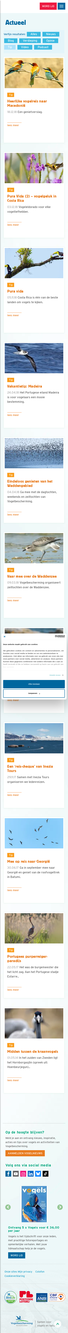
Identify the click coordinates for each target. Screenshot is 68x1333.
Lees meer (13, 125)
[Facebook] (8, 1174)
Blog (11, 40)
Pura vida (15, 291)
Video (25, 47)
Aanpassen (34, 693)
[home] (18, 6)
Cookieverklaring (15, 1276)
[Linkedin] (31, 1174)
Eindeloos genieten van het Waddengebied (29, 483)
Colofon (39, 1271)
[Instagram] (23, 1174)
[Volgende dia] (60, 1234)
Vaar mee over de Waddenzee (32, 576)
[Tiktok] (45, 1174)
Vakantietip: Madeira (24, 386)
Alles (33, 34)
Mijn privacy (25, 1271)
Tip (10, 47)
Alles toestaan (34, 684)
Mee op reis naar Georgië (28, 861)
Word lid (17, 1255)
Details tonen (55, 675)
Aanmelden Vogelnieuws (25, 1153)
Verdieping (30, 40)
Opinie (50, 40)
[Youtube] (16, 1174)
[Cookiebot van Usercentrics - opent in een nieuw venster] (49, 636)
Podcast (43, 47)
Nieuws (51, 34)
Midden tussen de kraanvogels (32, 1051)
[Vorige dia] (8, 1234)
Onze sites (11, 1271)
